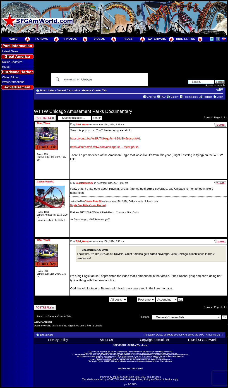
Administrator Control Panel (130, 368)
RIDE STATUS (185, 38)
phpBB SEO (130, 384)
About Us (106, 340)
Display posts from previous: (102, 299)
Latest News (10, 51)
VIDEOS (99, 38)
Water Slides (10, 77)
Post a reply (45, 118)
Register (207, 96)
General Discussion (68, 90)
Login (220, 96)
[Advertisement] (17, 173)
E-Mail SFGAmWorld (203, 340)
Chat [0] (151, 96)
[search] (99, 79)
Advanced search (215, 85)
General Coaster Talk (94, 90)
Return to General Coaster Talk (54, 316)
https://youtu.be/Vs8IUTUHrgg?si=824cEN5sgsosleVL (105, 138)
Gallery (174, 96)
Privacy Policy (58, 340)
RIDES (128, 38)
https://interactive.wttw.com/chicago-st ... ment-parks (104, 147)
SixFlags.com (179, 356)
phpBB (116, 377)
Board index (47, 90)
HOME (13, 38)
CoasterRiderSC (84, 183)
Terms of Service (163, 379)
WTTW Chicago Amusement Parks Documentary (83, 111)
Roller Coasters (12, 62)
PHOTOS (70, 38)
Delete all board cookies (169, 334)
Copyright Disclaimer (154, 340)
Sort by (141, 299)
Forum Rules (190, 96)
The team (148, 334)
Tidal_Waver (82, 124)
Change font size (219, 89)
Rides (6, 66)
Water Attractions (13, 82)
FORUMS (41, 38)
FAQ (163, 96)
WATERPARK (157, 38)
